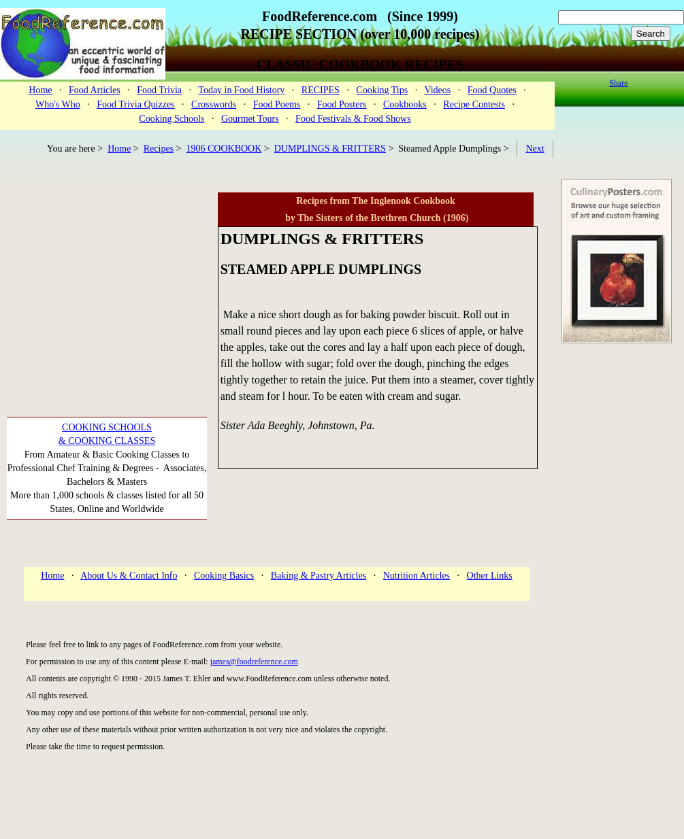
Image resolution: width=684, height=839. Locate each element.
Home (40, 90)
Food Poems (277, 104)
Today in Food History (241, 90)
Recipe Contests (474, 104)
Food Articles (94, 90)
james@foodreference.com (254, 661)
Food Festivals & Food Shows (353, 119)
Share (618, 83)
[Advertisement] (107, 277)
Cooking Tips (382, 90)
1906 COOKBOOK (224, 148)
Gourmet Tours (250, 119)
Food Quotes (492, 90)
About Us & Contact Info (128, 575)
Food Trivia (159, 90)
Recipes (159, 148)
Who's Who (57, 104)
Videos (437, 90)
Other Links (489, 575)
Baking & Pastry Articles (318, 575)
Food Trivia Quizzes (135, 104)
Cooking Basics (224, 575)
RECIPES (321, 90)
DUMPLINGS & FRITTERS (330, 148)
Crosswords (213, 104)
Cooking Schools (171, 119)
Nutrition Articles (416, 575)
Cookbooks (405, 104)
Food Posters (342, 104)
